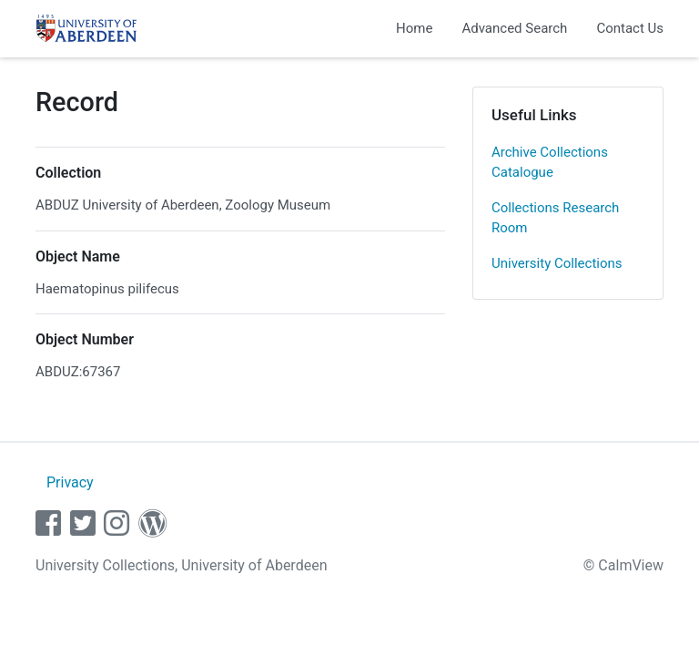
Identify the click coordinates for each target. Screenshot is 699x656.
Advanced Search (514, 28)
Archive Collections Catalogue (549, 162)
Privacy (70, 482)
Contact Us (630, 28)
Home (414, 28)
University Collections (557, 263)
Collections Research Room (555, 218)
